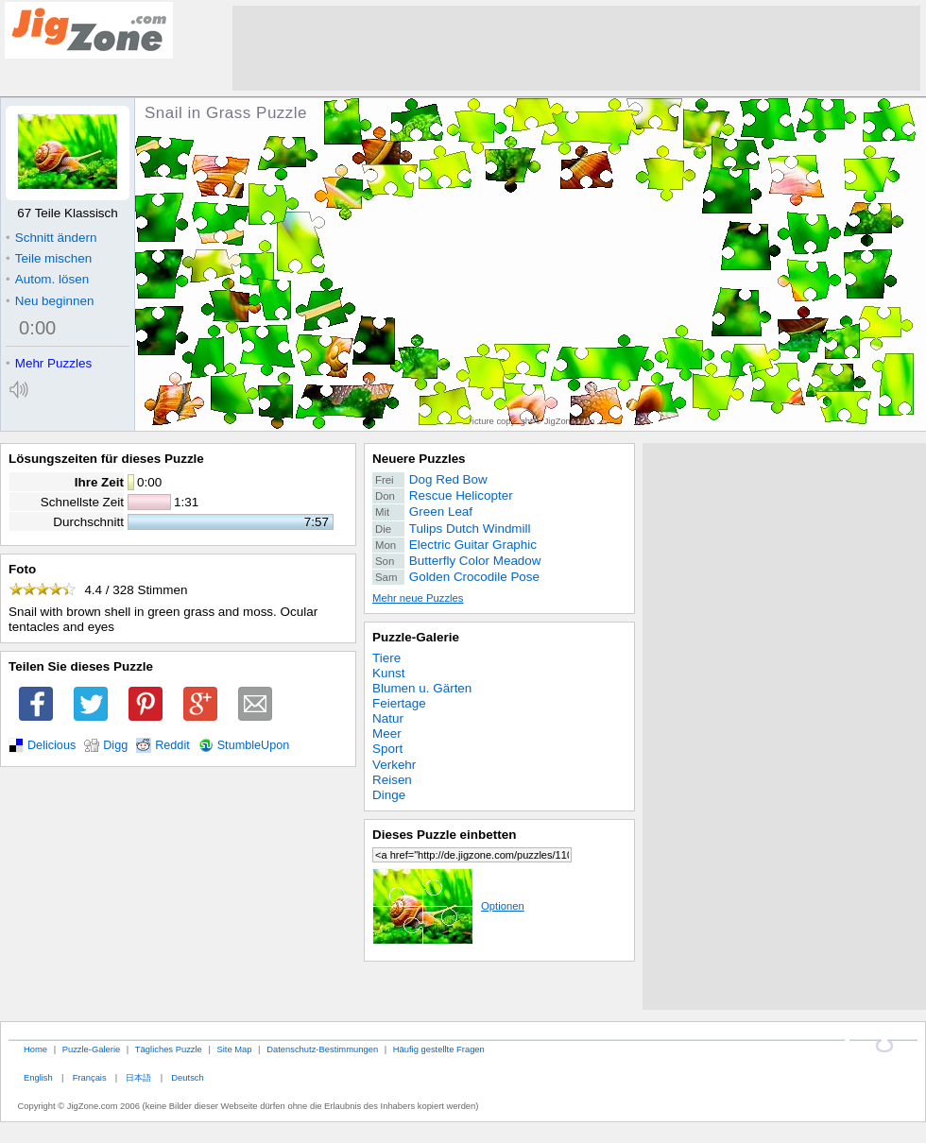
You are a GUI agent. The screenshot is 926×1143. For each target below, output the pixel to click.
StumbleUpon (253, 745)
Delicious (51, 745)
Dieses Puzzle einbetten (444, 834)
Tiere (386, 658)
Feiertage (399, 703)
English (38, 1077)
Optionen (448, 906)
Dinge (388, 795)
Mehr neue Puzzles (417, 598)
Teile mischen (49, 258)
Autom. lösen (47, 279)
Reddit (172, 745)
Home (35, 1049)
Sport (387, 749)
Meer (387, 733)
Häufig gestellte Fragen (439, 1049)
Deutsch (187, 1077)
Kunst (388, 673)
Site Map (233, 1049)
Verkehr (394, 765)
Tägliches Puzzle (168, 1049)
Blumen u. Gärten (422, 688)
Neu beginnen (50, 301)
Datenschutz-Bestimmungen (322, 1049)
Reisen (392, 780)
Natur (387, 718)
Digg (115, 745)
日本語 (138, 1077)
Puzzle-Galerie (415, 637)
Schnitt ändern (51, 237)
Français (90, 1077)
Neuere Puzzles (419, 459)
